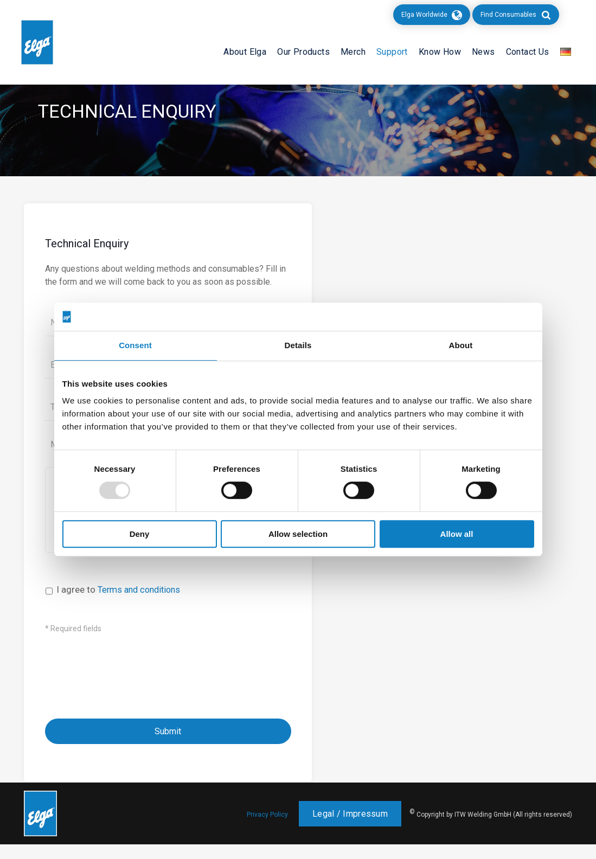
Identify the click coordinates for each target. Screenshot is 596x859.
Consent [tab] (135, 345)
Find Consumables (508, 14)
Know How (440, 52)
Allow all (456, 534)
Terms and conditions (142, 604)
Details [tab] (298, 345)
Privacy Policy (267, 829)
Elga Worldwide (424, 14)
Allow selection (298, 534)
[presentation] (128, 676)
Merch (353, 52)
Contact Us (527, 52)
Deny (140, 534)
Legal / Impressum (350, 828)
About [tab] (461, 345)
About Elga (244, 52)
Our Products (303, 52)
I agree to (121, 604)
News (483, 52)
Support (392, 52)
